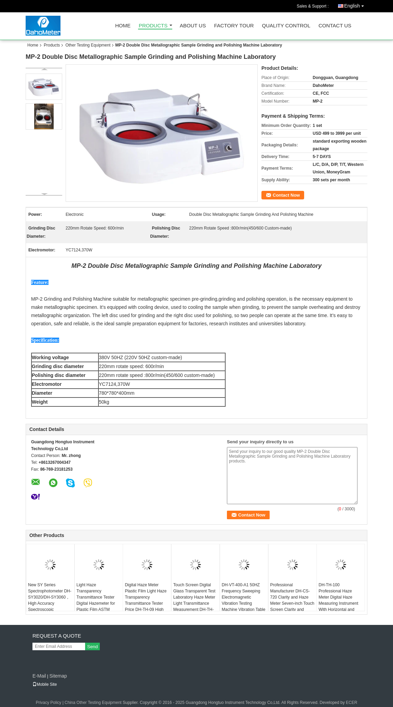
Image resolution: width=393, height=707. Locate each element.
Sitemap (58, 676)
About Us (193, 25)
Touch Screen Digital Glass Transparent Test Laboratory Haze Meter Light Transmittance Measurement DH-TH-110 (194, 600)
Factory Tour (234, 25)
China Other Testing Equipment (93, 702)
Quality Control (286, 25)
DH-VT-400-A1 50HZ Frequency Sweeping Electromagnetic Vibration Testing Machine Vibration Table (244, 597)
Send (92, 646)
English (355, 5)
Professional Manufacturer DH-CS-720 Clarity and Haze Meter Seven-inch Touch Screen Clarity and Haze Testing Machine (292, 600)
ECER (351, 702)
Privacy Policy (49, 702)
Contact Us (335, 25)
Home (123, 25)
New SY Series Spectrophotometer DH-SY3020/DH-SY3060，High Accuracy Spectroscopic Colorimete (49, 600)
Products (153, 25)
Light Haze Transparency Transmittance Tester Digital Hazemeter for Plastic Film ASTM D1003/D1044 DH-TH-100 (97, 603)
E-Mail (39, 676)
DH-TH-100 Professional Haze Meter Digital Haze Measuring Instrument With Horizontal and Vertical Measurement (338, 600)
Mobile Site (44, 684)
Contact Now (286, 195)
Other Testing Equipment (87, 45)
